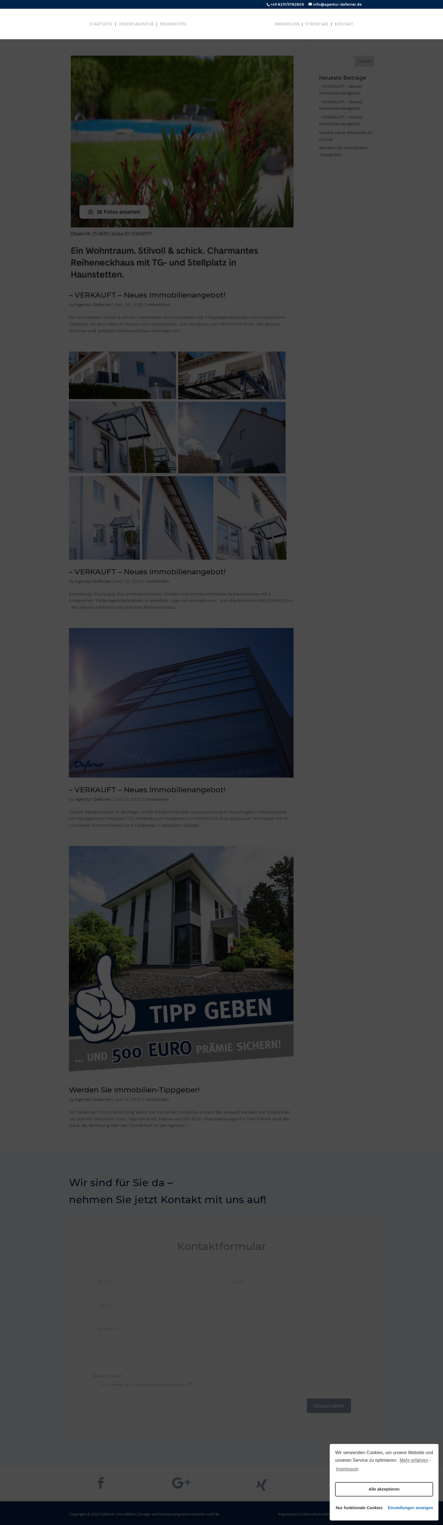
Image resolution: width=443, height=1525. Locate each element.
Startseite (101, 24)
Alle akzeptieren (384, 1489)
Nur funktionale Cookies (358, 1508)
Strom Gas (316, 24)
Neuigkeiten (173, 24)
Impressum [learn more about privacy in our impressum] (347, 1469)
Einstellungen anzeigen (410, 1508)
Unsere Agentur (136, 24)
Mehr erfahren (413, 1460)
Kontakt (344, 24)
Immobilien (287, 24)
